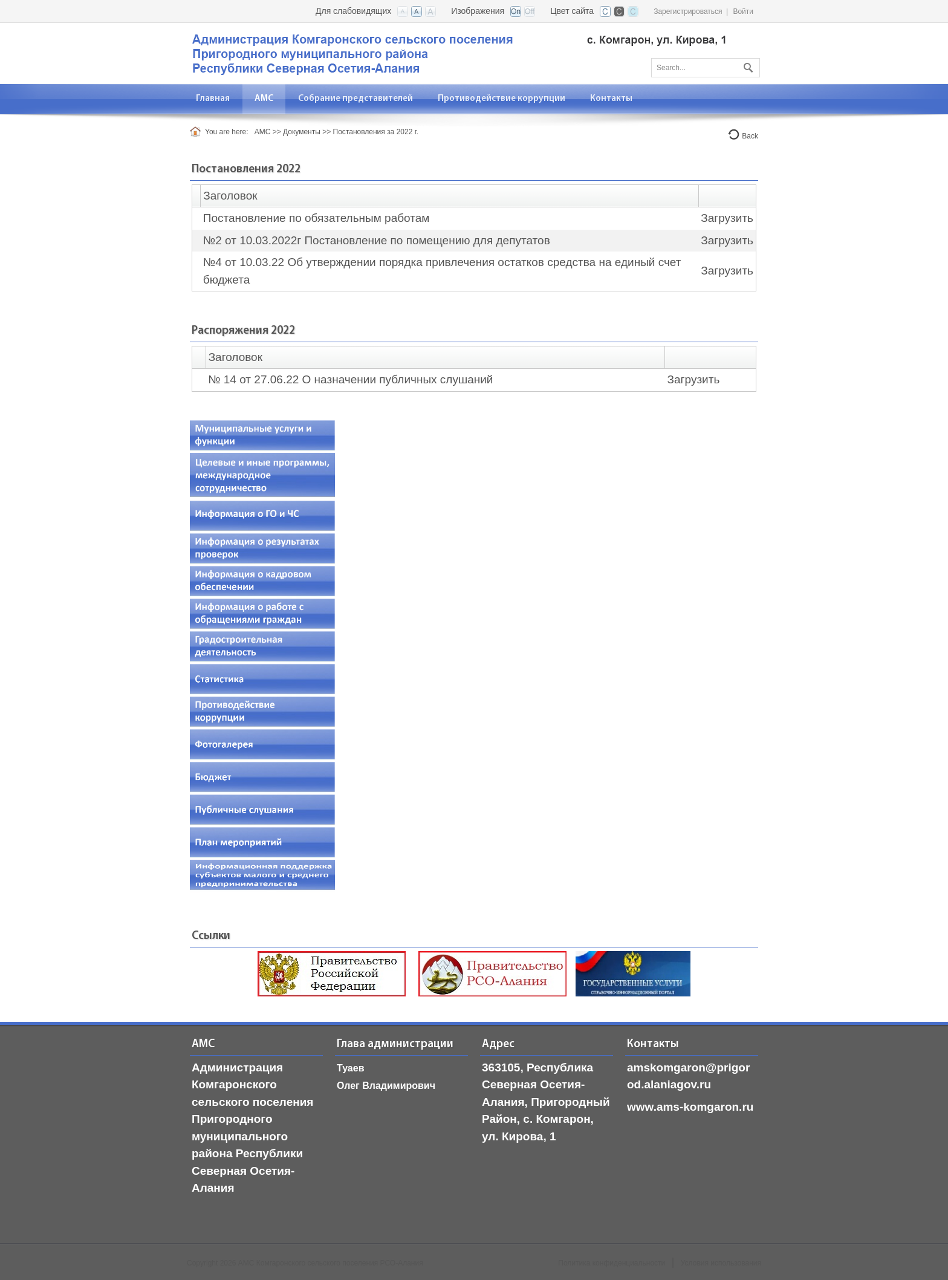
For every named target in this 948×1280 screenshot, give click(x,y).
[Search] (705, 67)
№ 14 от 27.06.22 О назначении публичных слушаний (350, 379)
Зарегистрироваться (688, 11)
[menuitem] (264, 98)
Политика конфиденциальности (611, 1263)
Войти (743, 11)
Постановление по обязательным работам (316, 218)
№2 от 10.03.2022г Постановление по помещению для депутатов (376, 240)
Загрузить (727, 218)
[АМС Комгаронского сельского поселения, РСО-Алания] (459, 52)
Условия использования (721, 1263)
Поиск (746, 65)
